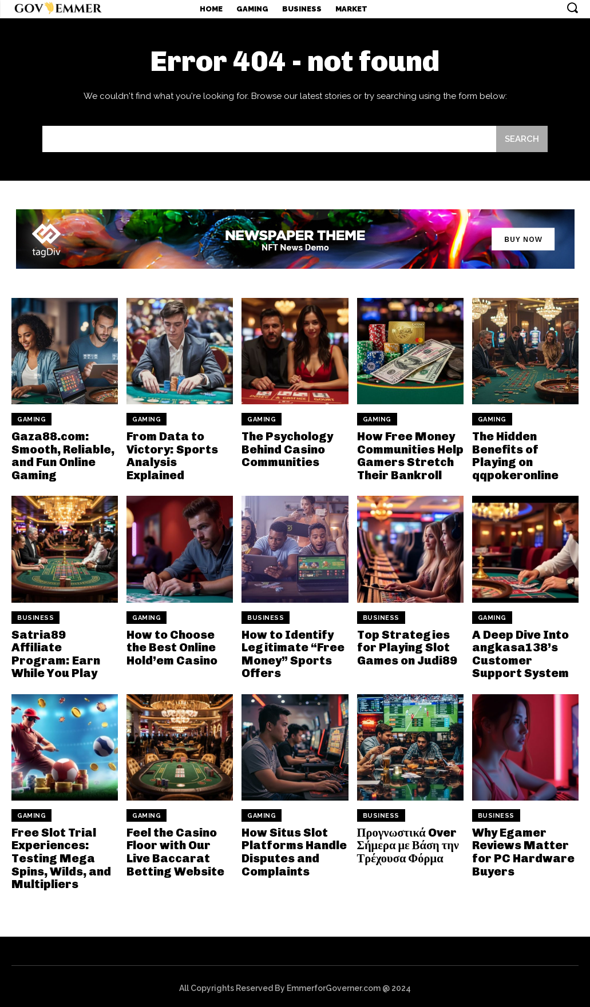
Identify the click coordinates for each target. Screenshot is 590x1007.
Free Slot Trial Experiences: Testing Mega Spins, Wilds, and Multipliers (60, 855)
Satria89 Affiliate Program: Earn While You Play (63, 645)
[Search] (522, 139)
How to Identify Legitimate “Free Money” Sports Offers (292, 652)
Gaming (31, 419)
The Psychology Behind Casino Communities (286, 448)
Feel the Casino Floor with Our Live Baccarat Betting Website (173, 849)
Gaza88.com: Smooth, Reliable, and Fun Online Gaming (62, 455)
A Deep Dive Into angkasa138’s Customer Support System (520, 652)
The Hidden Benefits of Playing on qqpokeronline (515, 455)
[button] (572, 7)
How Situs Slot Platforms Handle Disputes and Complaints (293, 849)
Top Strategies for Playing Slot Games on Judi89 (406, 645)
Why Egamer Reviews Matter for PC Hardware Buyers (522, 849)
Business (35, 616)
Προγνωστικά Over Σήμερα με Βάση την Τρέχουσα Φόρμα (407, 842)
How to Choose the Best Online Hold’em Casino (171, 645)
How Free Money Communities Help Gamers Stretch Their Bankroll (410, 455)
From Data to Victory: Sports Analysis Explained (171, 455)
